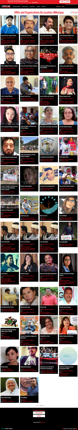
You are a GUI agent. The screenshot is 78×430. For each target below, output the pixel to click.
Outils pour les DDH (25, 6)
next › (44, 405)
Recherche (43, 6)
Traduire (75, 12)
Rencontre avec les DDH (16, 6)
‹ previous (37, 405)
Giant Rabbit (43, 422)
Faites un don (58, 6)
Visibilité (38, 6)
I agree (62, 2)
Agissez (63, 6)
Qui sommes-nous (32, 6)
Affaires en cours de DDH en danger (68, 428)
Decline (67, 2)
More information (35, 2)
